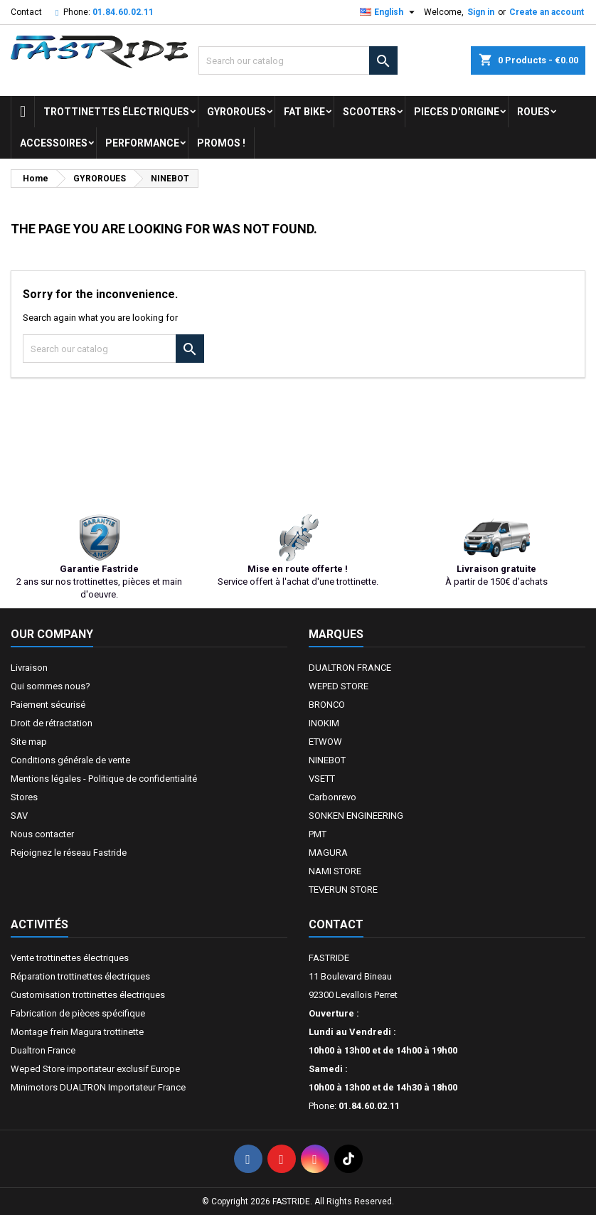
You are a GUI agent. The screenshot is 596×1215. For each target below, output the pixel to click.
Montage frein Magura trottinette (77, 1031)
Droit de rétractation (51, 723)
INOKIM (324, 723)
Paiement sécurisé (48, 704)
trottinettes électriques (116, 111)
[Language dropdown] (389, 12)
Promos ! (221, 143)
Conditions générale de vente (70, 760)
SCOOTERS (369, 111)
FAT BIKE (304, 111)
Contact (26, 12)
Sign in (480, 12)
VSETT (322, 778)
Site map (29, 741)
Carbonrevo (332, 797)
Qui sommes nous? (50, 686)
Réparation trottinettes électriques (80, 976)
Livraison (29, 667)
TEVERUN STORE (343, 889)
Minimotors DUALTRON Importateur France (98, 1087)
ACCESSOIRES (53, 143)
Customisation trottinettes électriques (88, 994)
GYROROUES (236, 111)
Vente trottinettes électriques (70, 958)
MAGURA (328, 852)
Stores (24, 797)
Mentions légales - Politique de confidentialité (104, 778)
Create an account (546, 12)
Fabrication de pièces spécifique (78, 1013)
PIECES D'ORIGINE (456, 111)
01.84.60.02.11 (123, 12)
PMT (317, 834)
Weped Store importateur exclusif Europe (95, 1068)
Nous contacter (42, 834)
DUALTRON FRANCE (350, 667)
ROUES (533, 111)
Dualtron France (43, 1050)
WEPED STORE (338, 686)
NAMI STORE (335, 871)
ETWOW (325, 741)
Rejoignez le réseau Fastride (69, 852)
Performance (142, 143)
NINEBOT (327, 760)
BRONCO (327, 704)
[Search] (297, 60)
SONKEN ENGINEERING (356, 815)
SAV (19, 815)
